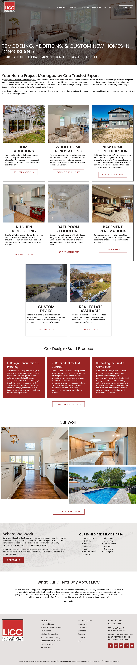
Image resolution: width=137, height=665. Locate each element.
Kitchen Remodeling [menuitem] (49, 634)
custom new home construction (85, 82)
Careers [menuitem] (81, 634)
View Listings (91, 329)
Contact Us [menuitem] (82, 624)
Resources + (110, 7)
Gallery (73, 7)
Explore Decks (46, 329)
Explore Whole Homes (68, 172)
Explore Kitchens (24, 254)
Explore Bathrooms (68, 252)
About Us (96, 7)
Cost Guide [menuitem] (82, 627)
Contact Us (126, 7)
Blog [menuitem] (79, 641)
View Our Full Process (68, 404)
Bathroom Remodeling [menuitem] (50, 637)
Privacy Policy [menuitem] (96, 661)
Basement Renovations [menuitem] (51, 641)
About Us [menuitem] (81, 637)
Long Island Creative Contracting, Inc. (20, 79)
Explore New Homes (112, 174)
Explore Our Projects (68, 511)
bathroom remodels (21, 84)
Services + (62, 7)
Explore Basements (112, 249)
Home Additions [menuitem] (47, 624)
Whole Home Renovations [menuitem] (52, 627)
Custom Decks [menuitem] (47, 644)
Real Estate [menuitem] (46, 647)
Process (85, 7)
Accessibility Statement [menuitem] (112, 661)
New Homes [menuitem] (46, 631)
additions (63, 82)
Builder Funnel (51, 661)
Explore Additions (24, 172)
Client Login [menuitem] (83, 631)
